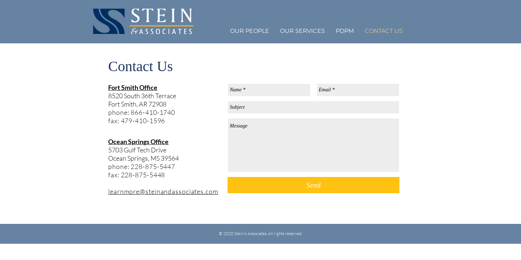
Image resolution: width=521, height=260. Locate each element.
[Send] (313, 185)
